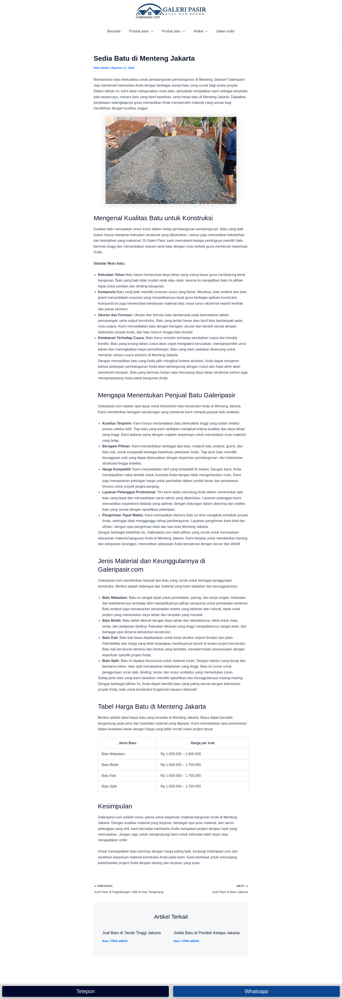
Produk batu (173, 31)
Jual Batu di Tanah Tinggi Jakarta (134, 933)
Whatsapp (256, 991)
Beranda (117, 31)
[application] (152, 31)
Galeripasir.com (148, 17)
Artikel (199, 31)
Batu (105, 942)
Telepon (85, 991)
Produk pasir (143, 31)
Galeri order (222, 31)
